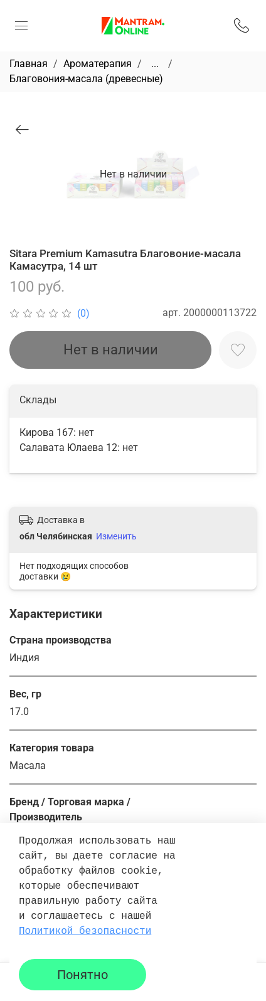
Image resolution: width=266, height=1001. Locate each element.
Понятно (82, 974)
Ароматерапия (97, 64)
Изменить (116, 536)
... (155, 64)
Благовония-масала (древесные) (86, 79)
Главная (28, 64)
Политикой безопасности (85, 931)
